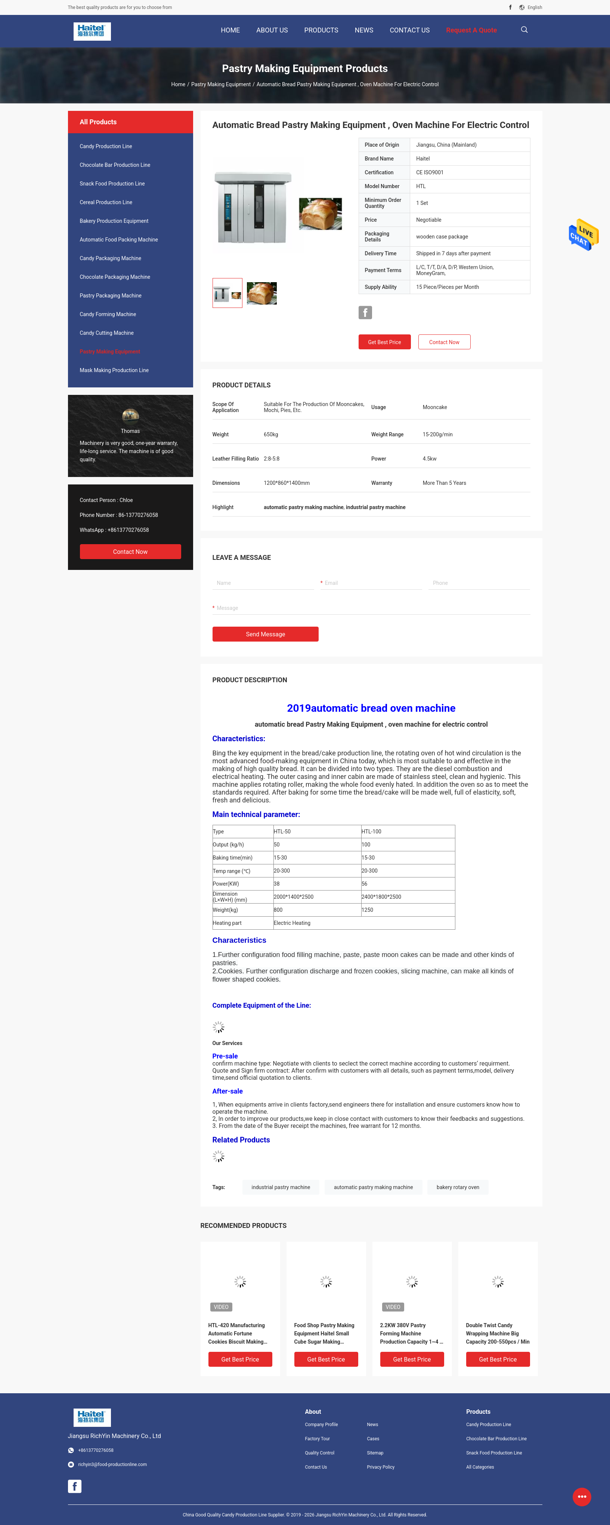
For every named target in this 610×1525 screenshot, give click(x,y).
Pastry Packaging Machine (111, 296)
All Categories (480, 1467)
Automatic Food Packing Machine (119, 240)
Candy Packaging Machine (111, 258)
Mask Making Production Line (114, 370)
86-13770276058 (138, 515)
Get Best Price (384, 342)
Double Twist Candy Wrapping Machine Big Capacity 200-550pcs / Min (498, 1333)
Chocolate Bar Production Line (115, 165)
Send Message (265, 634)
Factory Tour (317, 1438)
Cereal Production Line (106, 202)
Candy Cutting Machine (107, 333)
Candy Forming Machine (108, 314)
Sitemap (375, 1453)
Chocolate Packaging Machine (115, 277)
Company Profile (321, 1424)
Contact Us (316, 1467)
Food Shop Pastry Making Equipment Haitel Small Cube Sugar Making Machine (324, 1334)
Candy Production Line (106, 146)
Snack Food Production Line (112, 184)
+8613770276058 (128, 530)
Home (178, 84)
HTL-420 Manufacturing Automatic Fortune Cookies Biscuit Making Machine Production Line (237, 1334)
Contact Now (130, 551)
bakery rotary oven (458, 1187)
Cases (373, 1438)
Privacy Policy (380, 1467)
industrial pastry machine (281, 1187)
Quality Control (320, 1453)
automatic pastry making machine (373, 1187)
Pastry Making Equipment (221, 84)
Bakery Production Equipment (114, 221)
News (372, 1424)
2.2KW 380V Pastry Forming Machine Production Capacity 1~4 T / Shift (411, 1334)
